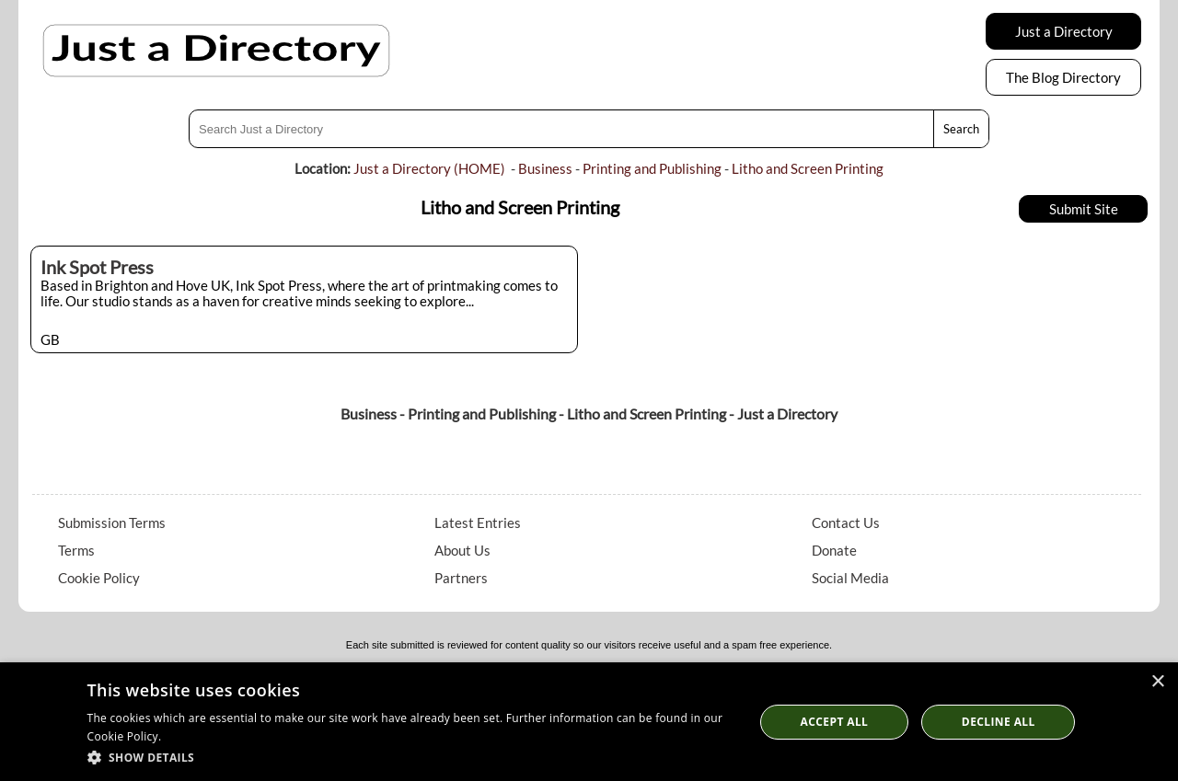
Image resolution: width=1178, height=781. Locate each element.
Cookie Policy (99, 577)
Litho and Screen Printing (808, 168)
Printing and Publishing (652, 168)
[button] (410, 756)
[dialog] (589, 721)
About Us (462, 550)
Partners (461, 577)
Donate (834, 550)
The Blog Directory (1063, 77)
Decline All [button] (998, 721)
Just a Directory (1064, 31)
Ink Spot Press (97, 267)
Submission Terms (112, 522)
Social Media (850, 577)
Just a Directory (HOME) (429, 168)
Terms (76, 550)
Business (545, 168)
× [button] (1157, 682)
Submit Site (1083, 209)
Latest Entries (477, 522)
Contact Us (846, 522)
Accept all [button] (835, 721)
